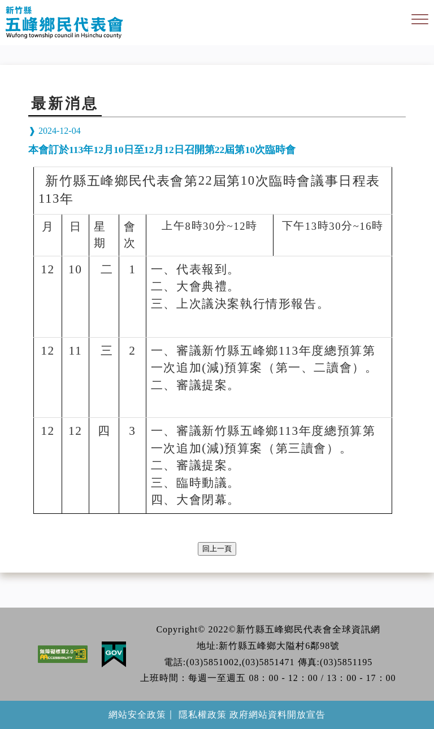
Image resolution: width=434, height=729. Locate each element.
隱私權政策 (203, 714)
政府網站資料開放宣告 (277, 714)
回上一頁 (217, 548)
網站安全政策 (137, 714)
